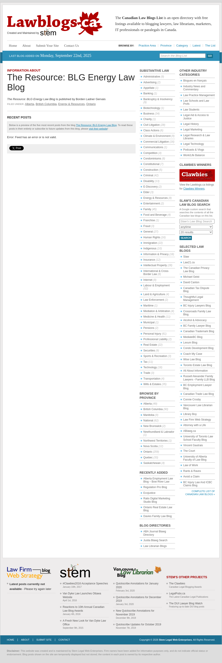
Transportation (151, 378)
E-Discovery (150, 186)
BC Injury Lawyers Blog (197, 305)
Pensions (148, 328)
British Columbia (46, 104)
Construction (150, 169)
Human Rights (151, 237)
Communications (153, 147)
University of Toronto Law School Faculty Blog (198, 438)
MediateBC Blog (193, 337)
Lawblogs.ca (55, 23)
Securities (149, 350)
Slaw (186, 256)
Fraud (146, 226)
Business (148, 113)
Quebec (148, 457)
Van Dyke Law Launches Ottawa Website (82, 595)
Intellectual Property (155, 265)
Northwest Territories (155, 440)
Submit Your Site (47, 45)
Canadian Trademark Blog (198, 331)
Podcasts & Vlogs (193, 149)
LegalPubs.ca (177, 593)
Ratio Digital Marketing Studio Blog (156, 500)
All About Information (195, 370)
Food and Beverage (155, 214)
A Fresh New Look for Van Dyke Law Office (84, 622)
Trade (146, 372)
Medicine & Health (154, 316)
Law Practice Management (199, 95)
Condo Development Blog (198, 348)
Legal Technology (193, 143)
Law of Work (190, 465)
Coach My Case (192, 353)
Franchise (149, 220)
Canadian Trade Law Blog (198, 393)
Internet (147, 279)
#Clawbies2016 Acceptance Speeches (85, 583)
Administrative (151, 76)
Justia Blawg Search (155, 540)
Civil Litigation (151, 124)
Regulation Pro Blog (155, 487)
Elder (146, 192)
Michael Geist (191, 276)
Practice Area (147, 45)
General (148, 231)
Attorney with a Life (194, 425)
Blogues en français (194, 80)
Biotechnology (151, 108)
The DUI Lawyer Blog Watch (186, 603)
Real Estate (150, 344)
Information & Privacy (156, 254)
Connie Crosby (192, 399)
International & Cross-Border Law (156, 272)
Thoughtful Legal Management (193, 298)
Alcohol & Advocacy (194, 320)
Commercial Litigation (156, 141)
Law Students (191, 109)
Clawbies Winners (193, 188)
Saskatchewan (152, 463)
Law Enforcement (153, 299)
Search (186, 238)
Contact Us (71, 45)
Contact (64, 639)
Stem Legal (48, 32)
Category (182, 45)
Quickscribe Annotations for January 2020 (137, 585)
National (148, 420)
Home (13, 45)
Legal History (191, 124)
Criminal (148, 175)
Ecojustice (149, 492)
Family (147, 209)
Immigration (150, 242)
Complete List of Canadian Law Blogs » (200, 492)
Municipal (149, 322)
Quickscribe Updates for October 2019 (138, 624)
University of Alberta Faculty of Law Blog (195, 458)
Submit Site (44, 639)
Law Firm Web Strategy (197, 419)
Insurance (149, 259)
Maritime (148, 305)
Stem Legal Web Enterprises (175, 639)
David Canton (191, 282)
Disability (148, 181)
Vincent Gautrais (193, 445)
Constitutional (151, 164)
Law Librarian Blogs (155, 546)
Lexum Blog (190, 342)
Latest (196, 45)
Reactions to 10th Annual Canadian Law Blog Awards (83, 608)
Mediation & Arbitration (156, 311)
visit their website (98, 128)
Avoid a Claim (191, 476)
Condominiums (152, 158)
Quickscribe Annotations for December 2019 (138, 599)
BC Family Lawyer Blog (197, 325)
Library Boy (190, 414)
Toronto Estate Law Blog (197, 365)
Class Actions (151, 130)
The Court (189, 450)
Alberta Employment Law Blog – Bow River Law (158, 480)
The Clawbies (177, 583)
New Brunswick (152, 426)
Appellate (148, 87)
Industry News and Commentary (194, 88)
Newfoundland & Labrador (158, 431)
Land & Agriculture (154, 294)
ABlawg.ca (189, 430)
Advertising (149, 82)
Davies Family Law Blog (157, 516)
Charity (147, 119)
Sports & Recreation (155, 356)
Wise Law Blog (192, 359)
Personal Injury (152, 333)
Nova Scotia (150, 446)
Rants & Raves (192, 471)
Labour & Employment (156, 285)
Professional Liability (155, 339)
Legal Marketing (192, 129)
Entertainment (151, 203)
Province (166, 45)
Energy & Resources (71, 104)
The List (210, 45)
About (26, 45)
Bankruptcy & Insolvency (157, 99)
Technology (150, 367)
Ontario (91, 104)
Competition (150, 153)
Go (210, 55)
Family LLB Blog (205, 379)
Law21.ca (189, 262)
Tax (145, 361)
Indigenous (149, 248)
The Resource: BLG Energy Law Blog (96, 125)
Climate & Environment (157, 136)
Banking (148, 93)
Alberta (29, 104)
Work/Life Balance (194, 155)
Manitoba (148, 415)
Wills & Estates (152, 384)
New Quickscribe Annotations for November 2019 (135, 612)
